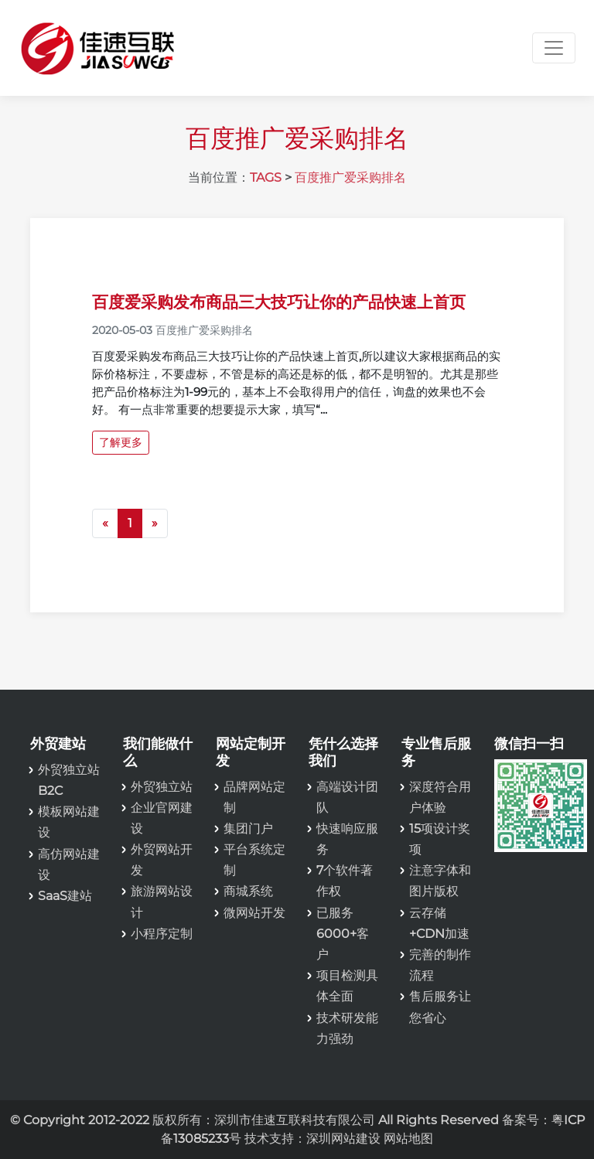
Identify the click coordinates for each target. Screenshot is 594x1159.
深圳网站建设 (343, 1138)
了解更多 (120, 442)
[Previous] (105, 523)
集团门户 (248, 828)
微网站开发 (254, 912)
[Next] (155, 523)
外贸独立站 (162, 786)
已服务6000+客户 (342, 933)
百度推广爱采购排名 (350, 177)
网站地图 (408, 1138)
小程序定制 (162, 933)
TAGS (266, 177)
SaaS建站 (65, 895)
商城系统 (248, 891)
